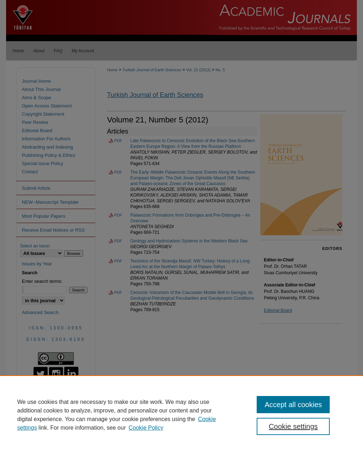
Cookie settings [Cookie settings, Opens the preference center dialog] (293, 426)
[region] (181, 414)
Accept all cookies (293, 405)
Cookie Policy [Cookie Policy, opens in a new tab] (146, 428)
